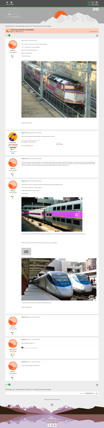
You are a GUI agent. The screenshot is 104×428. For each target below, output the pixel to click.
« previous (92, 31)
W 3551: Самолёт (59, 143)
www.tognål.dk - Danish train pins (28, 141)
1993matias (12, 142)
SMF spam (46, 399)
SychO (56, 421)
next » (96, 31)
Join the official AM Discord (27, 144)
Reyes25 (14, 31)
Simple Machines (58, 420)
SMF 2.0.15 (44, 420)
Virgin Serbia (12, 348)
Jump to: (82, 392)
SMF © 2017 (51, 420)
